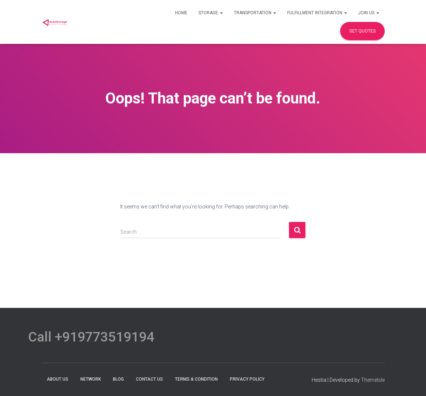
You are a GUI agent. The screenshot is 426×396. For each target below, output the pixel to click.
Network (90, 379)
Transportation (255, 12)
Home (181, 12)
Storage (210, 12)
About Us (57, 379)
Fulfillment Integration (317, 12)
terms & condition (196, 379)
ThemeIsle (373, 380)
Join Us (368, 12)
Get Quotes (362, 31)
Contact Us (149, 379)
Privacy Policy (247, 379)
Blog (118, 379)
